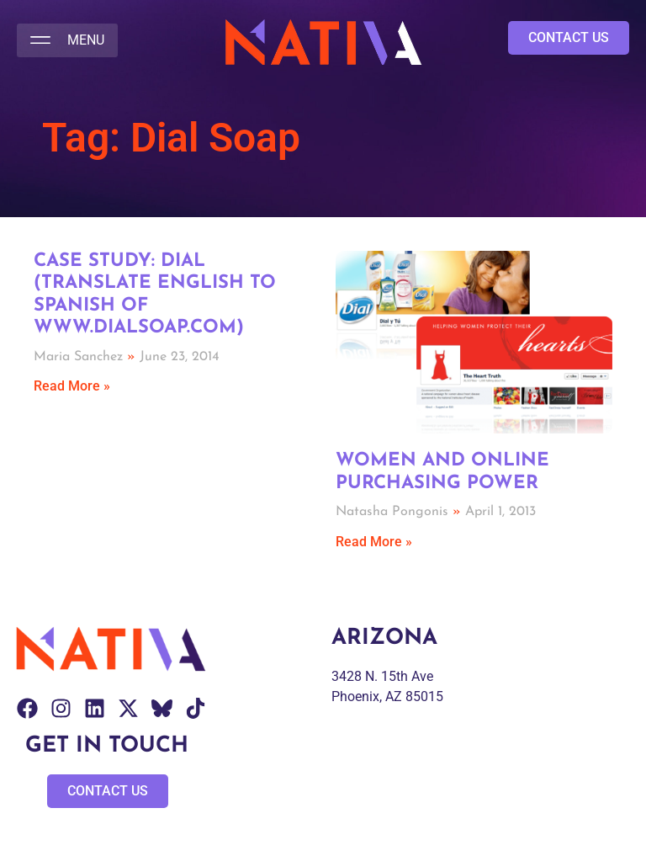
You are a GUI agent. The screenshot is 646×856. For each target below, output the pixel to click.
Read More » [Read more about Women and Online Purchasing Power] (374, 542)
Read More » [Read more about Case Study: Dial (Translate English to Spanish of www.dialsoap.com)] (72, 386)
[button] (67, 40)
